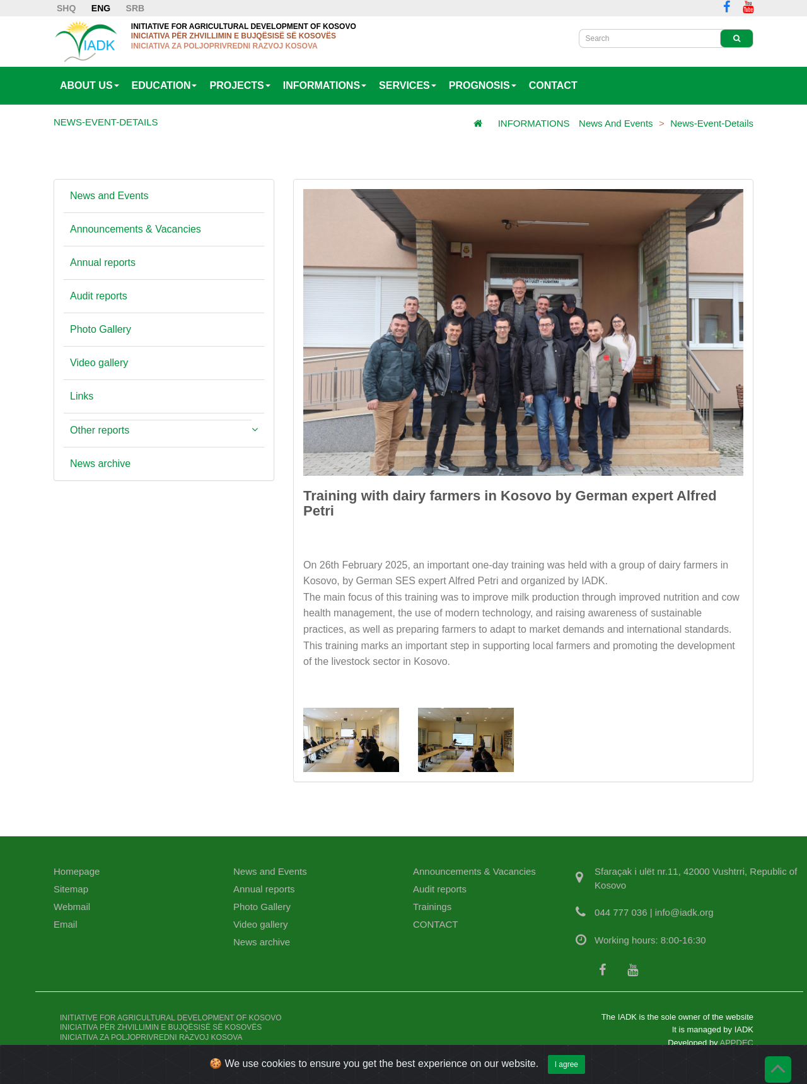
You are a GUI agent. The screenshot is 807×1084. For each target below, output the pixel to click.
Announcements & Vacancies (135, 229)
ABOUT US (89, 85)
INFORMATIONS (324, 85)
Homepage (77, 871)
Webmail (72, 906)
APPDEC (736, 1042)
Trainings (432, 906)
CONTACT (553, 85)
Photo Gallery (100, 329)
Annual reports (103, 262)
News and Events (616, 123)
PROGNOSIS (482, 85)
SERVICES (407, 85)
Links (81, 396)
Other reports (99, 430)
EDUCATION (164, 85)
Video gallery (99, 362)
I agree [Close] (566, 1069)
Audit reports (98, 296)
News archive (100, 463)
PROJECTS (239, 85)
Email (66, 924)
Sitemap (71, 889)
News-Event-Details (711, 123)
